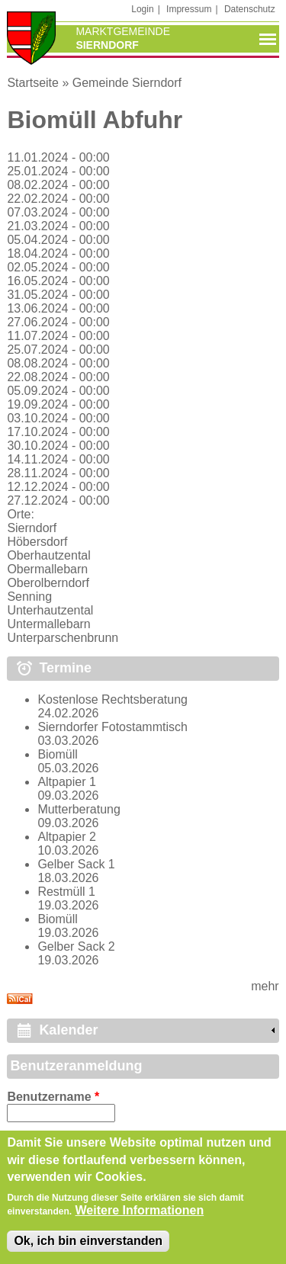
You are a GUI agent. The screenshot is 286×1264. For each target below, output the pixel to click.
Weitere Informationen (140, 1217)
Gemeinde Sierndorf (127, 82)
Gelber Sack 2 (75, 946)
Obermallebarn (47, 569)
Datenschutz (249, 9)
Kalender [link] (68, 1030)
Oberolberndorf (48, 582)
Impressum (188, 9)
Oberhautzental (48, 555)
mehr (264, 986)
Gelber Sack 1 (75, 864)
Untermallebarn (48, 624)
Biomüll (57, 754)
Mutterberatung (79, 809)
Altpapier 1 (66, 781)
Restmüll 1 (66, 891)
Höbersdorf (37, 541)
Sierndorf (31, 527)
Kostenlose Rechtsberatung (112, 699)
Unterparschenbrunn (62, 637)
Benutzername (53, 1096)
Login (142, 9)
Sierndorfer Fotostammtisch (112, 726)
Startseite (33, 82)
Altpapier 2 (66, 836)
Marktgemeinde (123, 31)
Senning (29, 596)
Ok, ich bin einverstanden (88, 1247)
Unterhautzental (50, 610)
